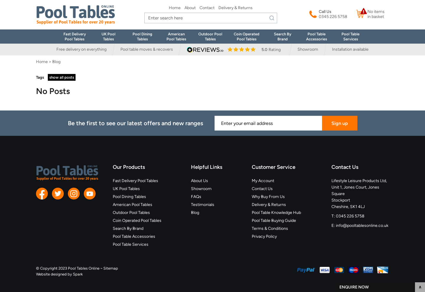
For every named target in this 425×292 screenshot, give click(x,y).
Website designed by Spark (59, 274)
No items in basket (376, 14)
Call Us (325, 11)
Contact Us (262, 188)
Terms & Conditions (270, 228)
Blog (195, 212)
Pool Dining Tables (129, 196)
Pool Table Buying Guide (274, 220)
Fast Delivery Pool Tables (135, 180)
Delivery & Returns (235, 7)
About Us (199, 180)
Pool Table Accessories (134, 236)
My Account (263, 180)
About (190, 7)
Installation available (350, 49)
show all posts (61, 77)
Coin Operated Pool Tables (137, 220)
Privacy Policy (264, 236)
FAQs (196, 196)
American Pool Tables (132, 204)
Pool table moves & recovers (146, 49)
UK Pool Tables (126, 188)
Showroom (308, 49)
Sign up (339, 123)
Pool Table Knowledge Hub (276, 212)
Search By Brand (128, 228)
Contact (207, 7)
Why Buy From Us (268, 196)
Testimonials (202, 204)
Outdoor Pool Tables (131, 212)
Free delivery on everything (81, 49)
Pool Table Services (130, 244)
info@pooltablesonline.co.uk (362, 225)
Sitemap (110, 268)
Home (175, 7)
